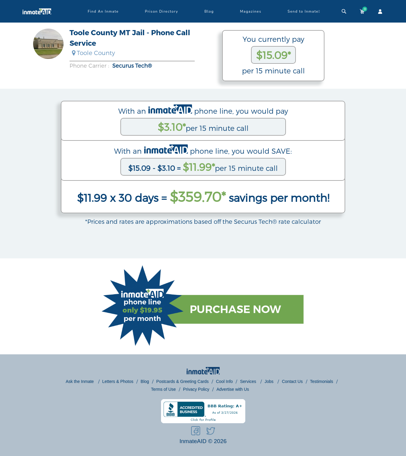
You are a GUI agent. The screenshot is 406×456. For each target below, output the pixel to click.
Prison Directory (161, 11)
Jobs (269, 381)
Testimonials (321, 381)
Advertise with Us (232, 389)
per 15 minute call (203, 127)
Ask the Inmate (80, 381)
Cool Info (224, 381)
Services (248, 381)
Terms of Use (163, 389)
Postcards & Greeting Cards (182, 381)
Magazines (251, 11)
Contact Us (292, 381)
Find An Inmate (103, 11)
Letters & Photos (118, 381)
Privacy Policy (196, 389)
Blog (209, 11)
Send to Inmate (304, 11)
